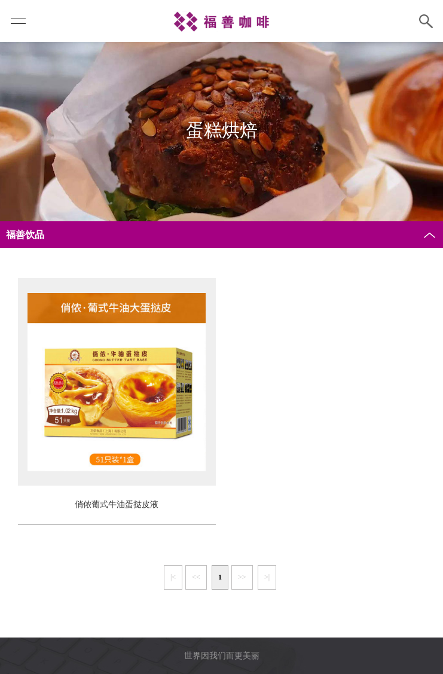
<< (196, 577)
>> (242, 577)
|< (173, 577)
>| (267, 577)
